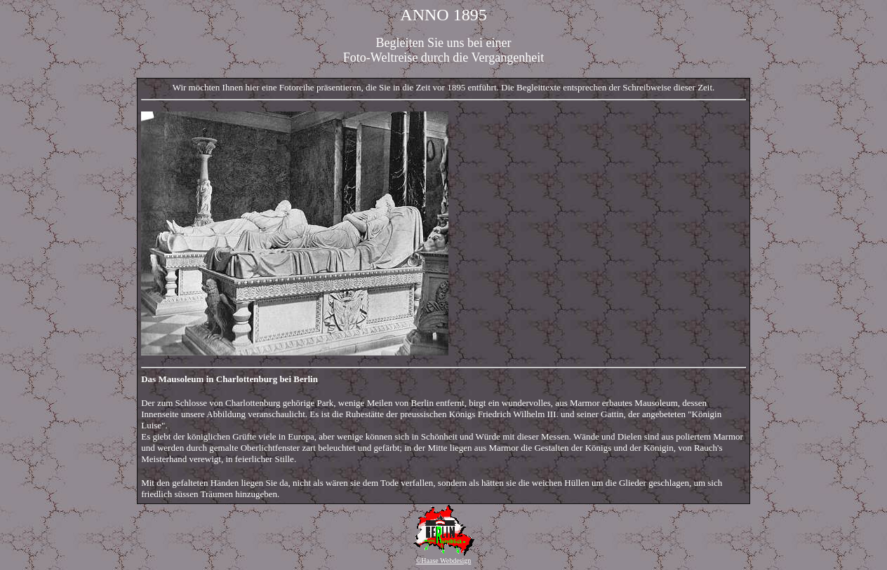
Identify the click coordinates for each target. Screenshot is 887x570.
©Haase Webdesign (444, 560)
